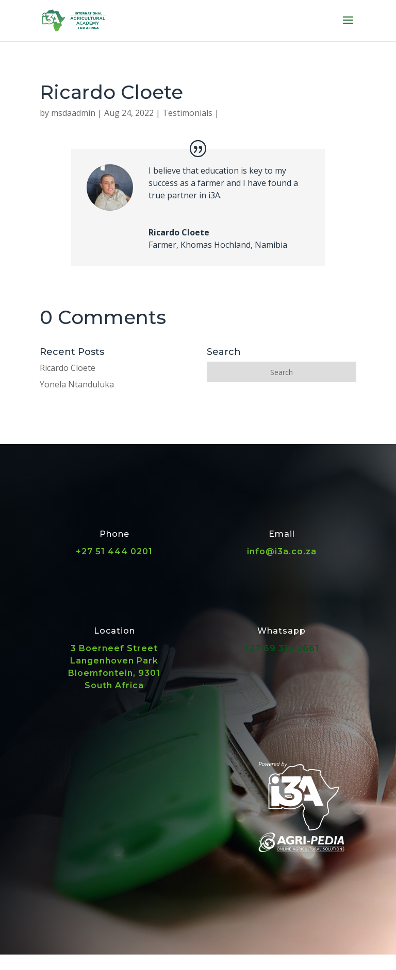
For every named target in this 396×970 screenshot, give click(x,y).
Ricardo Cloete (67, 367)
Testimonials (187, 112)
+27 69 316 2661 (281, 648)
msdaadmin (73, 112)
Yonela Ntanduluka (77, 384)
